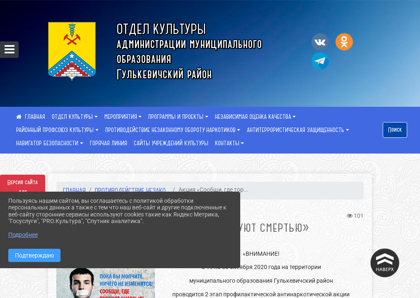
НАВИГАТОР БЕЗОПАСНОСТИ (47, 143)
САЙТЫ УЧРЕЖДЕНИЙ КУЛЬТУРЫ (171, 143)
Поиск (395, 130)
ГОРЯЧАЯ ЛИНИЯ (108, 143)
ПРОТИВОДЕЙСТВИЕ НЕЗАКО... (132, 190)
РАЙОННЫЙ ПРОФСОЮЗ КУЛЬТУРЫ (55, 130)
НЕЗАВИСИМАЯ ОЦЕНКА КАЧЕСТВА (253, 116)
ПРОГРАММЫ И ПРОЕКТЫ (175, 116)
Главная (74, 190)
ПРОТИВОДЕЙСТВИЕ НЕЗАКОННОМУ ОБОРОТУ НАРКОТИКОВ (170, 130)
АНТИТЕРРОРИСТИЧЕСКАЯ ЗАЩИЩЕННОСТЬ (295, 130)
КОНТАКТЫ (227, 143)
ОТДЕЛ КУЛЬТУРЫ (72, 116)
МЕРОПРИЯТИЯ (120, 116)
